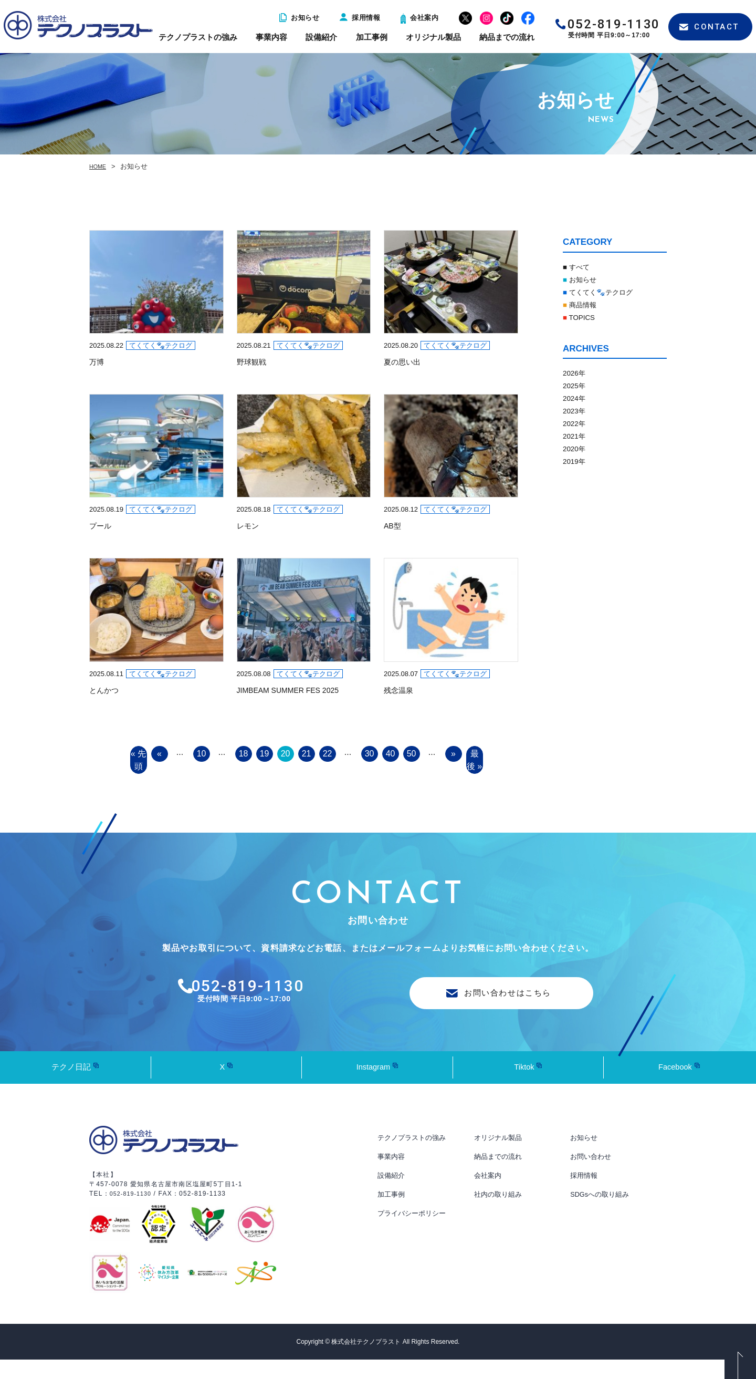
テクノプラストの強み (198, 37)
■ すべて (579, 266)
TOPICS (582, 317)
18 (243, 754)
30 (369, 754)
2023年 (576, 410)
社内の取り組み (500, 1214)
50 (411, 754)
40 (390, 754)
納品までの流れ (506, 37)
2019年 (576, 461)
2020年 (576, 448)
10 (201, 754)
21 (306, 754)
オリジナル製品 (433, 37)
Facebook (675, 1086)
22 (327, 754)
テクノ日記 (71, 1086)
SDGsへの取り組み (602, 1214)
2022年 (576, 423)
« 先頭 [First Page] (138, 768)
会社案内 (419, 18)
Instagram (373, 1086)
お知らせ (299, 18)
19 (264, 754)
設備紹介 (321, 37)
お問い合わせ (592, 1176)
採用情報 (360, 18)
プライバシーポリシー (414, 1233)
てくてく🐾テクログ (605, 291)
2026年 (576, 372)
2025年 (576, 385)
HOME (99, 166)
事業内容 (271, 37)
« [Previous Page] (159, 754)
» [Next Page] (453, 754)
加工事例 (371, 37)
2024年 (576, 397)
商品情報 (583, 304)
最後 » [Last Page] (474, 768)
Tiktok (524, 1086)
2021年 (576, 435)
